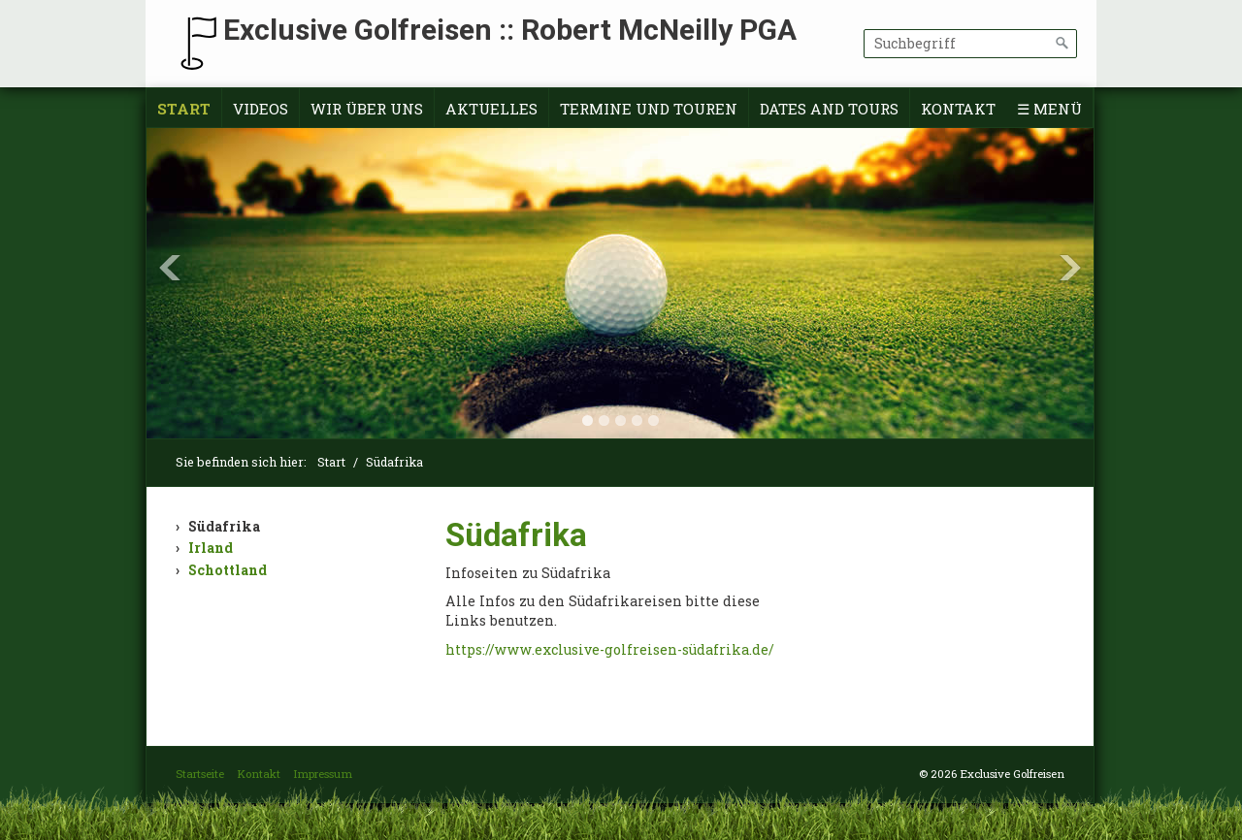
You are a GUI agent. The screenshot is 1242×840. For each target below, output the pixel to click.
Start (184, 108)
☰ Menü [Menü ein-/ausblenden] (1049, 108)
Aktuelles (491, 108)
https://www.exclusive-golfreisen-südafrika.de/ (609, 649)
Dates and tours (829, 108)
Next (1070, 267)
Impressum (322, 773)
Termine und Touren (648, 108)
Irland (210, 547)
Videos (260, 108)
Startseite (200, 773)
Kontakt (958, 108)
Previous (169, 267)
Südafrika (224, 526)
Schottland (227, 570)
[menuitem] (184, 109)
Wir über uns (366, 108)
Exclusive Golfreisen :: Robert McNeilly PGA (510, 30)
